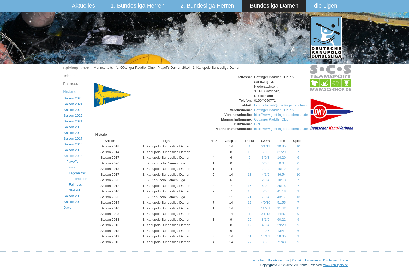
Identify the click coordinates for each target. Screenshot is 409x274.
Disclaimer (330, 260)
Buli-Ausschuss (278, 260)
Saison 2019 (73, 127)
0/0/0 (265, 163)
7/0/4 (265, 197)
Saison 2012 (73, 202)
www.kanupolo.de (335, 265)
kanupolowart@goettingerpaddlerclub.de (284, 105)
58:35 (281, 236)
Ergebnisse (77, 173)
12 (249, 202)
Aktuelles (83, 5)
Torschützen (78, 179)
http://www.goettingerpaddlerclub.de (281, 115)
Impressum (313, 260)
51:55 (281, 202)
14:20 (281, 157)
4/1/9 (265, 174)
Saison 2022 (73, 115)
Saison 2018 (73, 133)
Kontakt (297, 260)
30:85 (281, 146)
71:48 (281, 242)
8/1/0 (265, 219)
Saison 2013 (73, 196)
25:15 (281, 186)
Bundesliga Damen (274, 5)
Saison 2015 (73, 150)
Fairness (70, 83)
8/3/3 (265, 242)
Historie (69, 91)
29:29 (281, 225)
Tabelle (69, 75)
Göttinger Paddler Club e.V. (274, 110)
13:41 (281, 231)
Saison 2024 (73, 104)
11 (298, 208)
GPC (257, 124)
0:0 (281, 163)
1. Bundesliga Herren (138, 5)
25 (249, 219)
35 (249, 208)
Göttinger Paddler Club (271, 119)
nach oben (258, 260)
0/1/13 (265, 146)
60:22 (281, 219)
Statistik (75, 190)
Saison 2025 (73, 98)
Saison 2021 (73, 121)
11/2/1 (265, 208)
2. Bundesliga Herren (207, 5)
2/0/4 (265, 180)
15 (249, 152)
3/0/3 (265, 157)
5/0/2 (265, 186)
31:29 (281, 152)
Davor (68, 207)
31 (249, 236)
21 (249, 197)
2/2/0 (265, 169)
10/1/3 (265, 236)
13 (249, 174)
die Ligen (325, 5)
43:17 (281, 197)
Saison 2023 (73, 110)
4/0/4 (265, 225)
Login (344, 260)
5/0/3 (265, 152)
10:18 (281, 180)
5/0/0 (265, 191)
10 (298, 146)
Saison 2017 (73, 138)
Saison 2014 (73, 156)
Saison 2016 (73, 144)
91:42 (281, 208)
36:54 (281, 174)
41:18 (281, 191)
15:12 (281, 169)
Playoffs (72, 161)
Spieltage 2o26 (76, 68)
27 (249, 242)
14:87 (281, 214)
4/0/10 (265, 202)
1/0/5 (265, 231)
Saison (71, 167)
